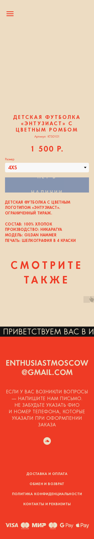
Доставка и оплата (47, 474)
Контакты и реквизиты (47, 504)
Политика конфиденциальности (47, 494)
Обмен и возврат (47, 484)
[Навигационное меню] (10, 13)
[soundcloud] (47, 441)
